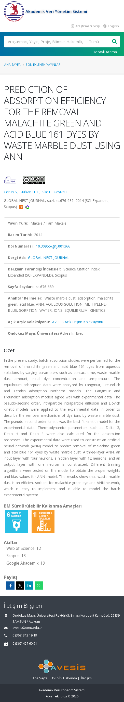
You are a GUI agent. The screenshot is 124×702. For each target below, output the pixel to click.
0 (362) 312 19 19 (24, 635)
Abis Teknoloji (56, 696)
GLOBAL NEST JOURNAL (48, 257)
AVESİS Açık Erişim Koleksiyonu (77, 321)
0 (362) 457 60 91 (24, 643)
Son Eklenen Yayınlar (43, 64)
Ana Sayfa (12, 64)
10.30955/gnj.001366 (53, 246)
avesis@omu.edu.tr (27, 628)
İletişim (86, 678)
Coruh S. (11, 191)
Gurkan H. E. (29, 191)
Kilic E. (47, 191)
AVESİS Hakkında (64, 678)
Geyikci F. (61, 191)
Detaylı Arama (104, 51)
